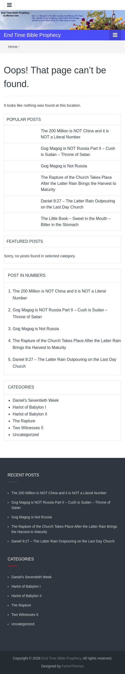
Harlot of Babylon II (30, 414)
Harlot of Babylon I (29, 407)
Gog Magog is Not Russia (64, 166)
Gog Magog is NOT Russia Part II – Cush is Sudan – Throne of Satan (60, 505)
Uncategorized (26, 434)
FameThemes (73, 666)
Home (12, 47)
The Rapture (24, 421)
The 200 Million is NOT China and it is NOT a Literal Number (58, 493)
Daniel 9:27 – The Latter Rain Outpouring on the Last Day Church (63, 541)
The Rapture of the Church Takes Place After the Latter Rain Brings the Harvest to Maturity (78, 183)
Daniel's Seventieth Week (36, 400)
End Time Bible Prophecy (32, 35)
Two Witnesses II (28, 428)
